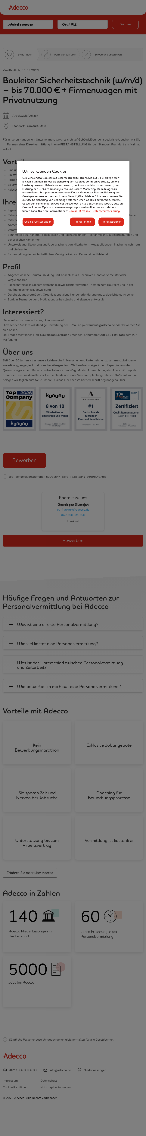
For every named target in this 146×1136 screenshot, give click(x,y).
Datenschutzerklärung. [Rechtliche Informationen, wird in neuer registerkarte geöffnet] (106, 211)
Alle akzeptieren (111, 222)
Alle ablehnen (82, 222)
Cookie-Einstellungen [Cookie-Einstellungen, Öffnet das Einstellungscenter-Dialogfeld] (38, 222)
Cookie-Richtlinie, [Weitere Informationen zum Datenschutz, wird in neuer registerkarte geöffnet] (80, 211)
